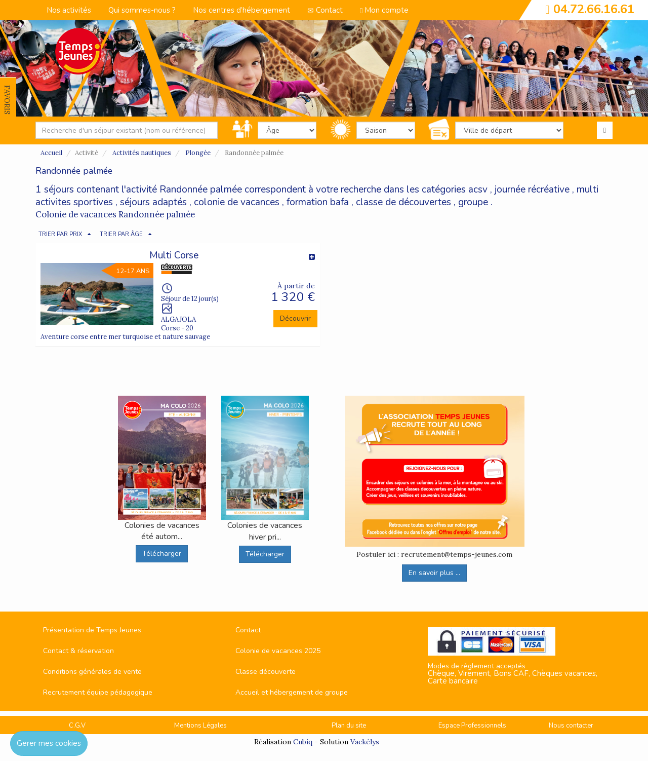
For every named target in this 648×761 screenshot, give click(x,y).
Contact (325, 10)
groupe (473, 202)
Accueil (51, 152)
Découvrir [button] (295, 318)
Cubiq (302, 741)
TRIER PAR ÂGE (121, 234)
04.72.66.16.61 (593, 9)
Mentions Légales (200, 725)
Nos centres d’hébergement (241, 10)
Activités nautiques (141, 152)
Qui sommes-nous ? (142, 10)
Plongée (198, 152)
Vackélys (364, 741)
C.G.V (77, 725)
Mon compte (384, 10)
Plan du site (349, 725)
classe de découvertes (403, 202)
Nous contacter (571, 725)
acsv (478, 189)
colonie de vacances (236, 202)
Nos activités (69, 10)
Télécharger (161, 553)
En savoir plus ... (434, 573)
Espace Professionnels (472, 725)
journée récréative (532, 189)
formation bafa (318, 202)
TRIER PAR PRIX (60, 234)
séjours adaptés (153, 202)
